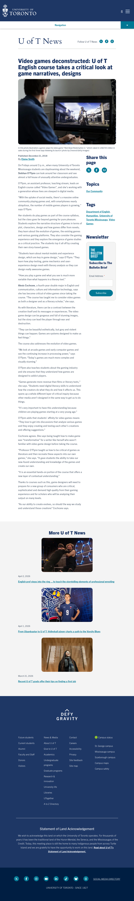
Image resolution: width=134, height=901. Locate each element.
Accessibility (75, 748)
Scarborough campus (105, 757)
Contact (73, 737)
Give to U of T (50, 748)
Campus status (105, 737)
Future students (25, 737)
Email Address (96, 275)
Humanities (92, 215)
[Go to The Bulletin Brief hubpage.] (96, 253)
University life (50, 786)
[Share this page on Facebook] (96, 170)
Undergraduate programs (51, 762)
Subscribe (101, 292)
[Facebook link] (106, 41)
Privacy (72, 754)
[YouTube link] (46, 878)
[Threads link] (85, 878)
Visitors (21, 765)
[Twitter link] (101, 41)
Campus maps (102, 762)
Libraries (48, 792)
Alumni (21, 748)
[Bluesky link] (76, 878)
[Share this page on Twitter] (88, 170)
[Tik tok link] (66, 878)
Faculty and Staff (26, 754)
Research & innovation (49, 778)
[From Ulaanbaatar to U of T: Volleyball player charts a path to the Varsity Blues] (67, 610)
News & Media (51, 737)
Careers (73, 743)
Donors (21, 760)
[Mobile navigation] (127, 11)
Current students (26, 743)
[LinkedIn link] (56, 878)
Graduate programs (53, 770)
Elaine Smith (27, 159)
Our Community (94, 191)
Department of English (98, 211)
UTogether (49, 798)
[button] (122, 11)
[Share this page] (104, 170)
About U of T (50, 743)
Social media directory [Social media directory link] (106, 878)
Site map (73, 765)
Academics (49, 754)
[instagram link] (112, 41)
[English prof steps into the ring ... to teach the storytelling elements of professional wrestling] (67, 561)
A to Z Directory (51, 803)
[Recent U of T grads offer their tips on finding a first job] (67, 660)
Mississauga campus (105, 751)
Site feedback (76, 760)
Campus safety (102, 768)
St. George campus (104, 745)
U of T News (40, 41)
